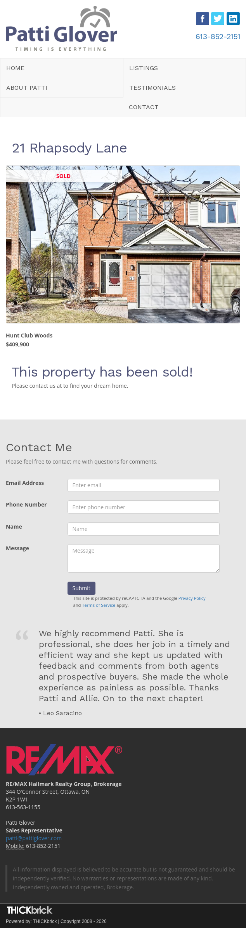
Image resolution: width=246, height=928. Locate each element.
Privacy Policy (192, 598)
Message (17, 548)
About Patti (26, 87)
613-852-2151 (218, 36)
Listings (143, 68)
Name (14, 526)
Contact (144, 107)
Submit (81, 588)
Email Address (25, 482)
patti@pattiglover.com (34, 838)
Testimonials (152, 87)
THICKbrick (45, 921)
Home (15, 68)
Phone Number (26, 504)
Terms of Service (98, 605)
